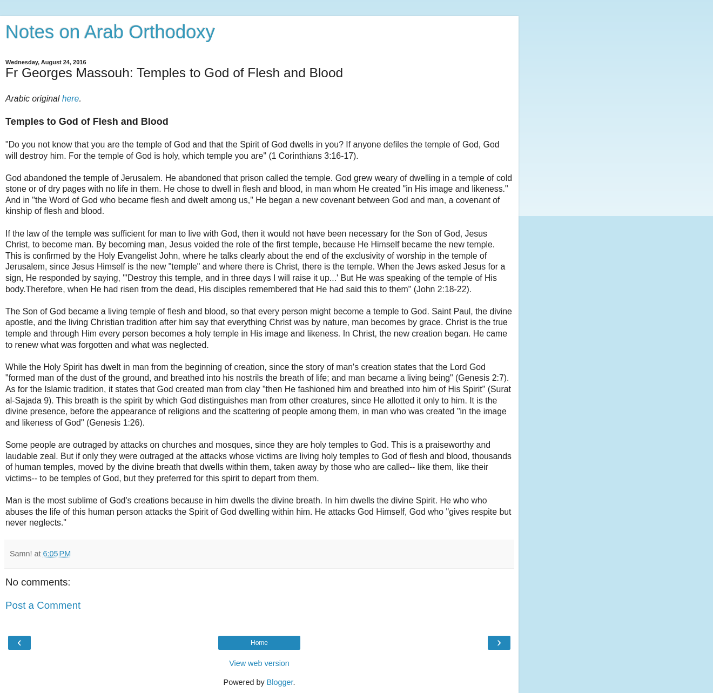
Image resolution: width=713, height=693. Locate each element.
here (70, 98)
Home (259, 643)
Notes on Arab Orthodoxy (110, 32)
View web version (259, 663)
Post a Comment (42, 605)
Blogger (280, 682)
